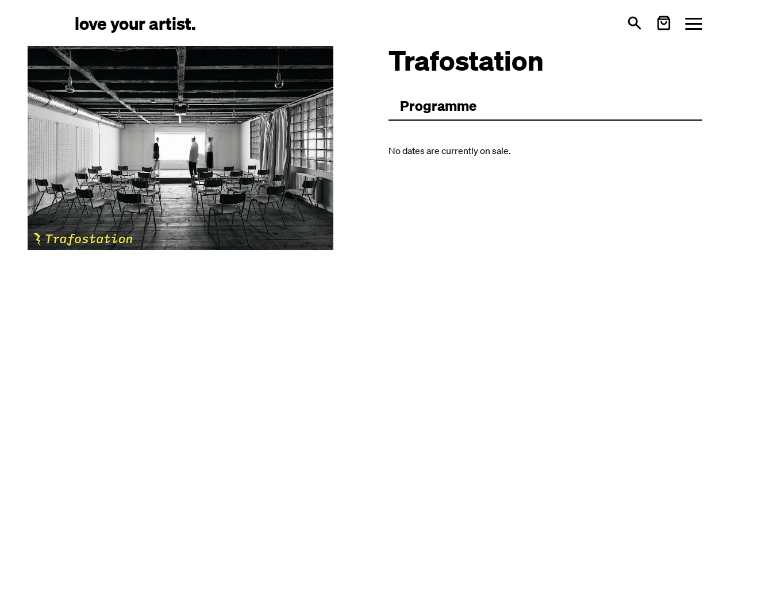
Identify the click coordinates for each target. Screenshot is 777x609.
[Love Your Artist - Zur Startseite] (135, 22)
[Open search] (634, 23)
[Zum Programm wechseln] (438, 106)
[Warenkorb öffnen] (663, 23)
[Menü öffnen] (693, 23)
